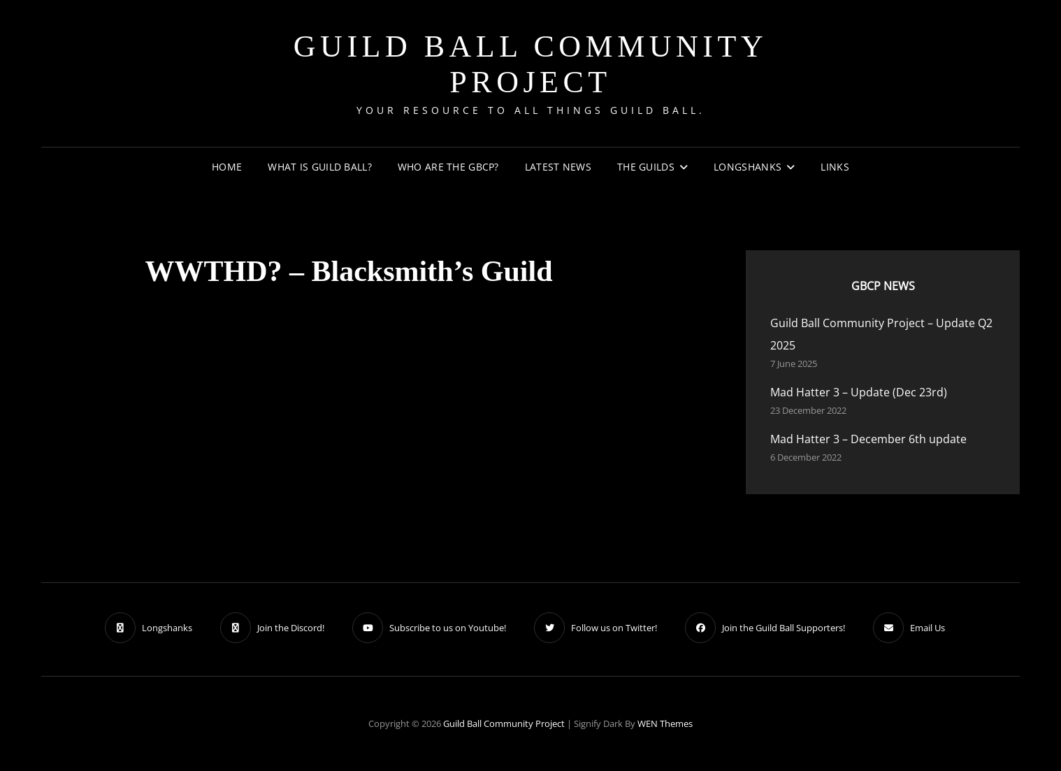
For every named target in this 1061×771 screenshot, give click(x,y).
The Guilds (645, 166)
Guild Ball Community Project (530, 64)
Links (835, 166)
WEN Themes (665, 723)
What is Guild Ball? (320, 166)
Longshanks (747, 166)
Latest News (558, 166)
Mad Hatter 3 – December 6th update (868, 439)
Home (227, 166)
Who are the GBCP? (448, 166)
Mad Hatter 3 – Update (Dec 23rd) (858, 392)
